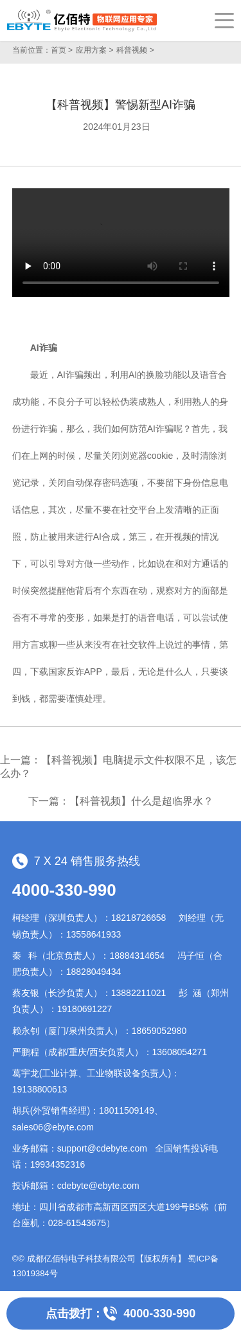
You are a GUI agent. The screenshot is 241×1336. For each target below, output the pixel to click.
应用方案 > (94, 50)
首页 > (62, 50)
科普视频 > (135, 50)
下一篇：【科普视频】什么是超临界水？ (120, 801)
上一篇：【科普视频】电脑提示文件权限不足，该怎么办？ (118, 766)
